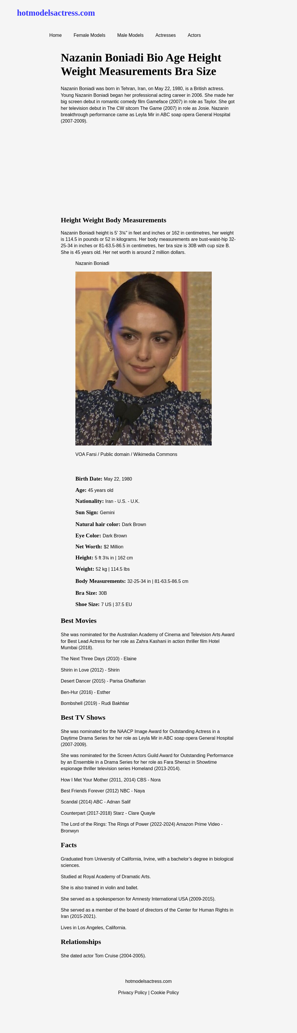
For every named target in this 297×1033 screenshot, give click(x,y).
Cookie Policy (165, 992)
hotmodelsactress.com (56, 12)
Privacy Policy (132, 992)
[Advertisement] (148, 169)
